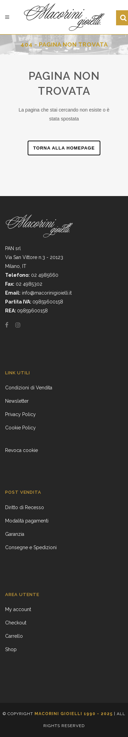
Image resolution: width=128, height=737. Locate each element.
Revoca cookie (21, 450)
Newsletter (17, 401)
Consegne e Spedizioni (31, 547)
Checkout (15, 622)
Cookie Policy (20, 427)
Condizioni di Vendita (28, 387)
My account (18, 609)
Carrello (14, 636)
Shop (11, 649)
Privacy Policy (20, 414)
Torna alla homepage (64, 148)
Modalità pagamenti (26, 520)
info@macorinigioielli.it (47, 293)
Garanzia (14, 534)
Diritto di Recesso (24, 507)
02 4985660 (44, 275)
